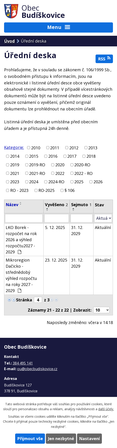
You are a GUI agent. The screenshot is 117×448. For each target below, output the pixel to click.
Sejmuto (81, 204)
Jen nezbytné (61, 438)
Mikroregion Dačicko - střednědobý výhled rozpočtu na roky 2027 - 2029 (21, 275)
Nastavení (89, 438)
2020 (59, 164)
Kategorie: (14, 147)
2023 (14, 181)
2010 (35, 147)
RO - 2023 (19, 190)
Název (12, 204)
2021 (14, 173)
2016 (52, 156)
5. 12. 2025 (55, 227)
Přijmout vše (30, 438)
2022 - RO (83, 173)
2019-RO (37, 164)
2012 (73, 147)
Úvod (9, 41)
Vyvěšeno (56, 204)
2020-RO (82, 164)
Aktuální (103, 227)
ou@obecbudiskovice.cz (37, 368)
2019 (14, 164)
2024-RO (56, 181)
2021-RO (37, 173)
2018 (91, 156)
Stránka (24, 300)
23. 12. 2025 (56, 260)
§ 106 (70, 190)
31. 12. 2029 (77, 230)
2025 (78, 181)
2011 (54, 147)
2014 (14, 156)
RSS (104, 59)
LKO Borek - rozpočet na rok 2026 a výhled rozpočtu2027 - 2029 (21, 240)
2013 (92, 147)
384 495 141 (23, 363)
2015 (33, 156)
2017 (71, 156)
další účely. (106, 409)
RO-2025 (46, 190)
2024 (33, 181)
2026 (98, 181)
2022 (59, 173)
